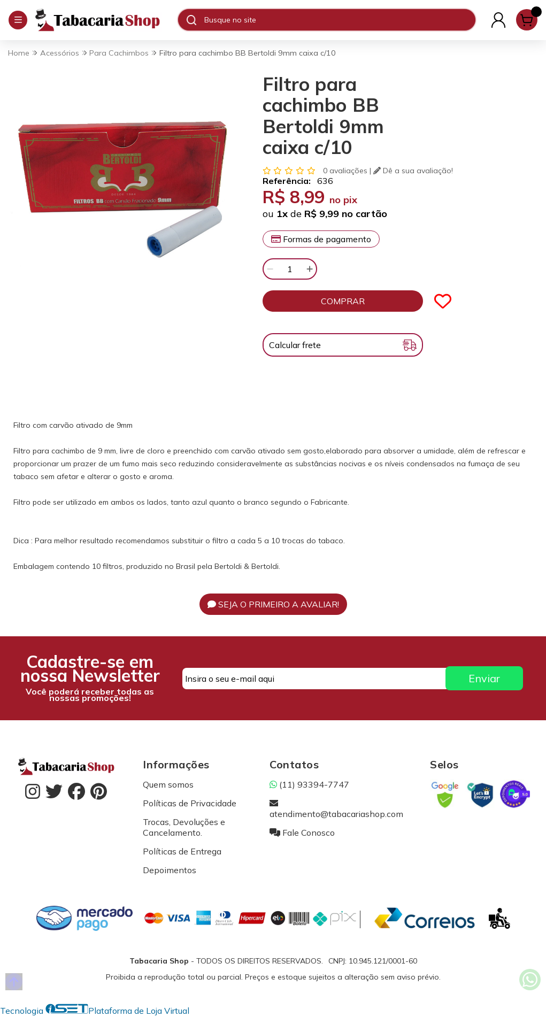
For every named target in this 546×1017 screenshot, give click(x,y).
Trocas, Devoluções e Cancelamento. (184, 827)
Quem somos (168, 784)
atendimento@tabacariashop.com (336, 808)
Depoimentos (169, 870)
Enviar (484, 678)
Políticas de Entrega (182, 851)
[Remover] (270, 269)
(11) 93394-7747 (309, 784)
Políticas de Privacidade (189, 803)
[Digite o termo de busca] (339, 20)
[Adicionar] (309, 269)
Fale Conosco (302, 832)
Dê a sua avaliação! (413, 170)
